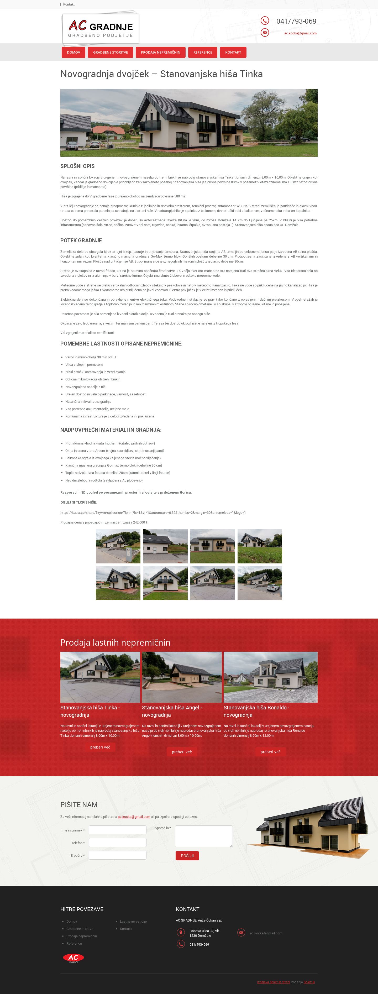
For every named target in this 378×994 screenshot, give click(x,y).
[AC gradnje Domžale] (100, 28)
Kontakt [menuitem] (69, 4)
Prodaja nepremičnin (81, 936)
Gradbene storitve (79, 928)
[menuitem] (73, 52)
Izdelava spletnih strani (273, 982)
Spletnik (309, 982)
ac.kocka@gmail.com (300, 33)
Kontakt (126, 928)
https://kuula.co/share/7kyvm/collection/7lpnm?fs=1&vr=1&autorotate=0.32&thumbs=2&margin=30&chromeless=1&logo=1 (153, 512)
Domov (71, 921)
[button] (118, 547)
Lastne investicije (133, 921)
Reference (74, 943)
